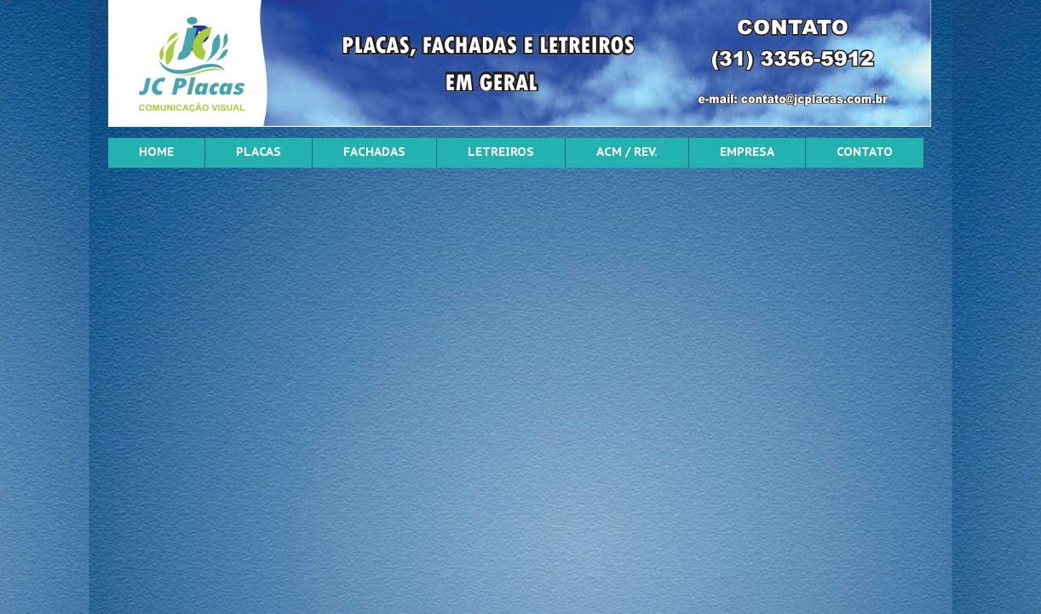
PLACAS (258, 151)
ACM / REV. (627, 151)
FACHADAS (374, 151)
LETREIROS (501, 151)
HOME (156, 151)
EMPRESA (747, 151)
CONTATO (865, 151)
